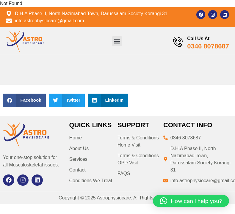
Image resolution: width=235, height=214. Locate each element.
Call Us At (198, 38)
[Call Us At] (178, 42)
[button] (117, 41)
